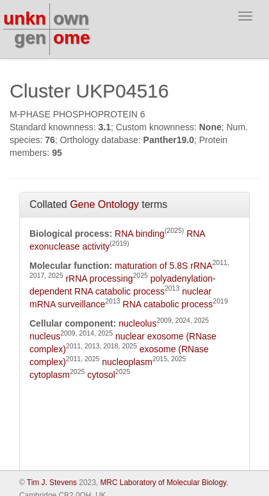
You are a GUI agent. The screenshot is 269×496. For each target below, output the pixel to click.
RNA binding (140, 233)
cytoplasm (49, 375)
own (71, 18)
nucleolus (137, 323)
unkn (24, 18)
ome (71, 37)
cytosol (101, 375)
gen (30, 37)
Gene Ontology (104, 204)
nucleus (44, 336)
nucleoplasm (127, 362)
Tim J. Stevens (52, 482)
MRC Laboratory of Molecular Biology (163, 482)
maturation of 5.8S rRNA (164, 266)
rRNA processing (99, 278)
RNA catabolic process (168, 304)
